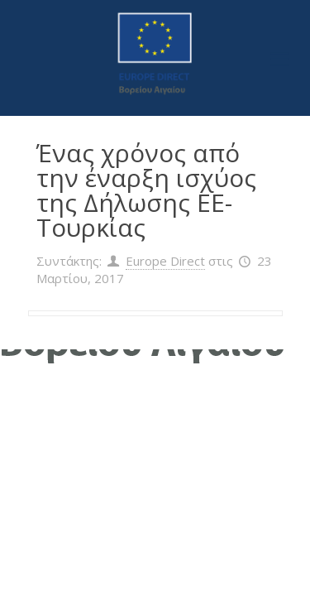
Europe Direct (165, 260)
